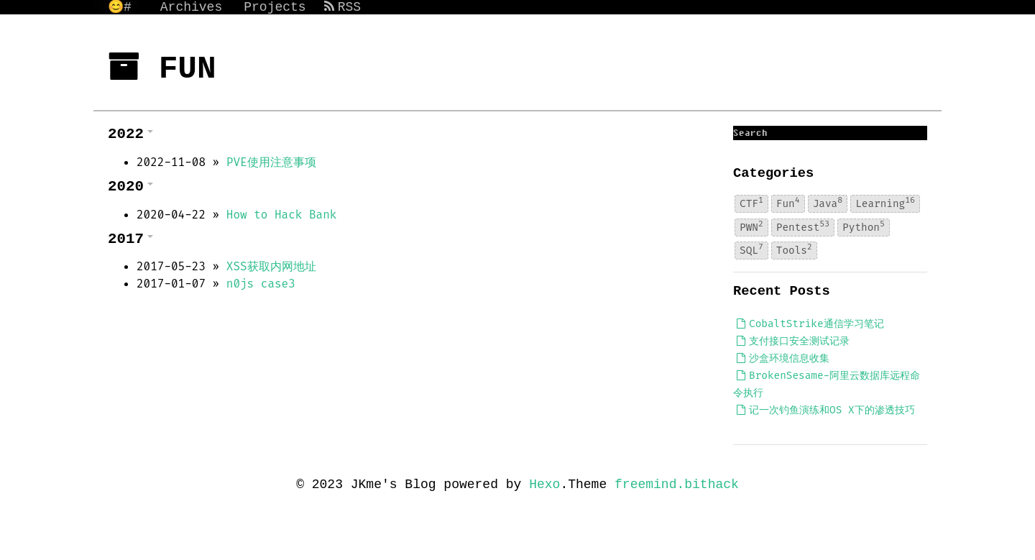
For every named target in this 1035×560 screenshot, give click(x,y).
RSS (342, 7)
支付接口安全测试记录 (793, 341)
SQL (751, 250)
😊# (120, 7)
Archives (191, 7)
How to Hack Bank (281, 214)
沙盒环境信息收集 (783, 358)
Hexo (544, 484)
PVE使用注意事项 (271, 162)
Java (827, 203)
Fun (788, 203)
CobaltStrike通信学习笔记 (810, 324)
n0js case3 (260, 283)
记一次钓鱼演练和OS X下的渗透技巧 (826, 410)
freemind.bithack (677, 484)
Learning (885, 203)
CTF (751, 203)
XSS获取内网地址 (271, 266)
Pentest (802, 226)
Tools (794, 250)
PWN (751, 226)
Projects (274, 7)
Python (863, 226)
